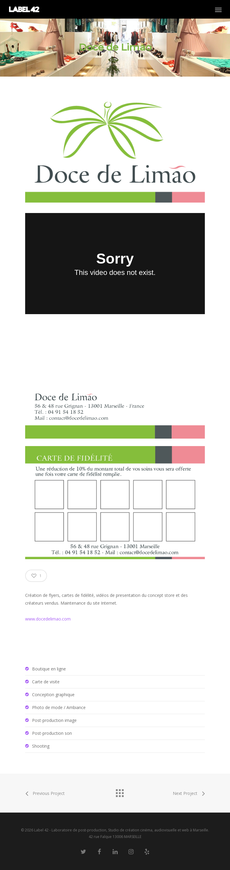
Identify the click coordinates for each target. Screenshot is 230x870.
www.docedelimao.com (48, 619)
